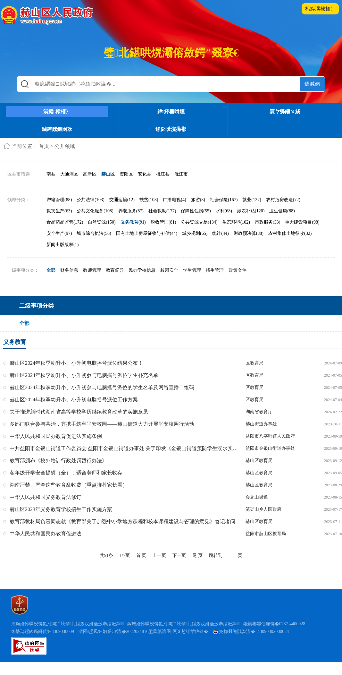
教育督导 (115, 270)
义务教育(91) (133, 222)
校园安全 (169, 270)
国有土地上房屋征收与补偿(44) (146, 233)
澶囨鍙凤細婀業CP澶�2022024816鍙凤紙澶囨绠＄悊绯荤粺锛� (143, 631)
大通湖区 (69, 174)
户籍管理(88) (59, 199)
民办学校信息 (142, 270)
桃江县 (163, 174)
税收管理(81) (163, 222)
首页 (44, 146)
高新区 (89, 174)
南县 (50, 174)
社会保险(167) (224, 199)
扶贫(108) (148, 199)
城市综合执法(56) (94, 233)
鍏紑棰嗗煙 (171, 111)
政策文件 (237, 270)
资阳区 (126, 174)
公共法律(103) (90, 199)
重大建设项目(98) (302, 222)
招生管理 (215, 270)
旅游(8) (198, 199)
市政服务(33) (267, 222)
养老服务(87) (131, 211)
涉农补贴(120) (250, 211)
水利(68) (224, 211)
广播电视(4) (174, 199)
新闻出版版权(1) (62, 244)
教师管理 (92, 270)
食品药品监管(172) (64, 222)
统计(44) (220, 233)
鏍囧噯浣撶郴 (170, 129)
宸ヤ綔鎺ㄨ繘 (285, 111)
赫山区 (108, 174)
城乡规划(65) (194, 233)
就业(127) (251, 199)
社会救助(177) (162, 211)
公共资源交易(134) (199, 222)
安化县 (144, 174)
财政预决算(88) (248, 233)
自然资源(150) (101, 222)
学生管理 (192, 270)
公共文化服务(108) (95, 211)
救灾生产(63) (59, 211)
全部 (50, 270)
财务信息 (69, 270)
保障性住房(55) (196, 211)
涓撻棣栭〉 (57, 111)
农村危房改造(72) (283, 199)
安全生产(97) (59, 233)
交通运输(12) (122, 199)
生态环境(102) (236, 222)
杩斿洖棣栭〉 (320, 9)
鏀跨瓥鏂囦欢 (57, 129)
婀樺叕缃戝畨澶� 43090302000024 (251, 631)
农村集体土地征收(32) (290, 233)
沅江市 (181, 174)
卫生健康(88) (282, 211)
